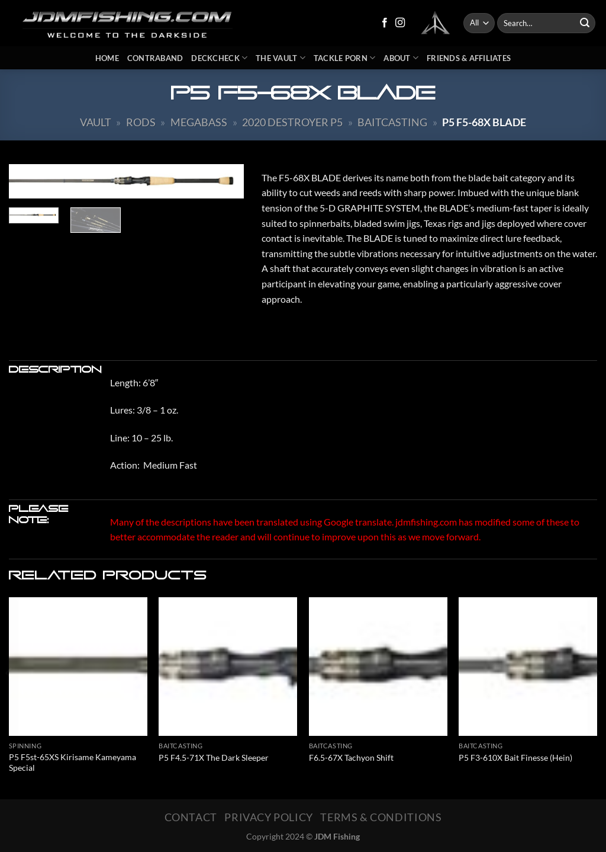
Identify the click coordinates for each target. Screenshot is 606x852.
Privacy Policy (268, 817)
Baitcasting (392, 122)
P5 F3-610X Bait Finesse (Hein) (515, 757)
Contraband (155, 58)
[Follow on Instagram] (400, 23)
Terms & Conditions (380, 817)
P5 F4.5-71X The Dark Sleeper (214, 757)
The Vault (280, 57)
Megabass (198, 122)
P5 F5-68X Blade (484, 122)
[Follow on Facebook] (384, 23)
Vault (95, 122)
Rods (141, 122)
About (400, 57)
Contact (191, 817)
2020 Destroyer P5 (292, 122)
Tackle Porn (344, 57)
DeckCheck (219, 57)
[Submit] (585, 23)
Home (107, 58)
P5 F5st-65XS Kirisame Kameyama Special (72, 762)
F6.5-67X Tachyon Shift (351, 757)
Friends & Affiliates (469, 58)
